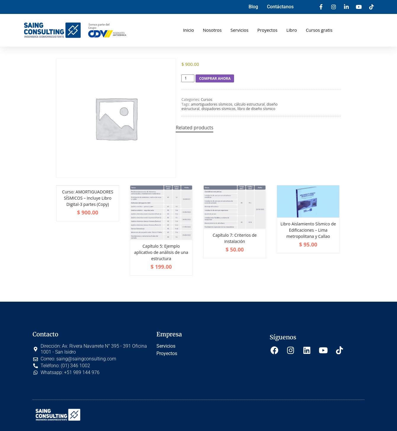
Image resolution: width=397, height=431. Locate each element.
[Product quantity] (187, 78)
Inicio (188, 30)
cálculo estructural (249, 104)
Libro (291, 30)
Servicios (239, 30)
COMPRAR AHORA (215, 78)
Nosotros (211, 30)
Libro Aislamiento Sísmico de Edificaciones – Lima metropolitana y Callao (308, 230)
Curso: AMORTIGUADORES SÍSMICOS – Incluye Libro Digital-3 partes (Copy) (87, 198)
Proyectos (267, 30)
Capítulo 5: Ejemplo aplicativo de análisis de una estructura (161, 252)
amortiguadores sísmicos (211, 104)
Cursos (206, 99)
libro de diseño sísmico (256, 108)
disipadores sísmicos (218, 108)
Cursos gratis (319, 30)
